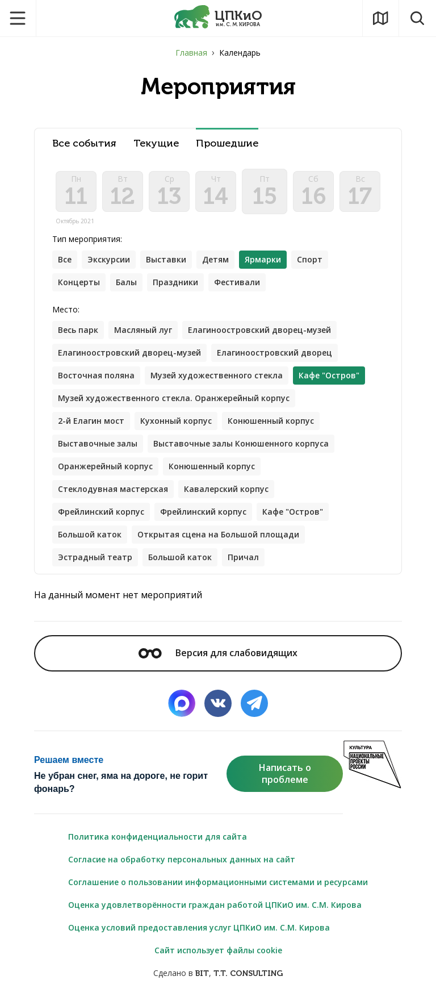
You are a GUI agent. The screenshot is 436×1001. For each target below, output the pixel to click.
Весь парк (78, 329)
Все (65, 259)
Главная (191, 52)
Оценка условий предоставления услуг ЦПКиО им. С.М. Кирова (199, 927)
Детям (215, 259)
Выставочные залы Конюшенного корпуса (241, 443)
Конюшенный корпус (271, 420)
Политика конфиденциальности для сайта (157, 836)
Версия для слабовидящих (218, 653)
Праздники (175, 282)
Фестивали (237, 282)
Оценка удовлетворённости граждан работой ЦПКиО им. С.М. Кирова (215, 904)
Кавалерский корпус (226, 488)
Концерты (79, 282)
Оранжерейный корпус (105, 466)
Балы (126, 282)
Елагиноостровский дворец (274, 352)
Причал (243, 557)
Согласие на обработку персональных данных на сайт (181, 859)
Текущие (156, 143)
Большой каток (89, 534)
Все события (84, 143)
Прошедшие (227, 143)
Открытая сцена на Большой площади (218, 534)
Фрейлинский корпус (101, 511)
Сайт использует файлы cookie (218, 950)
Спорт (309, 259)
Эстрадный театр (95, 557)
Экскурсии (108, 259)
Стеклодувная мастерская (113, 488)
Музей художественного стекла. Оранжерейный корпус (174, 398)
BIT (202, 973)
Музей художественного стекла (216, 375)
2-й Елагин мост (91, 420)
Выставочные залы (97, 443)
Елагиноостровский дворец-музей (259, 329)
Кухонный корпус (176, 420)
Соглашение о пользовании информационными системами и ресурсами (218, 882)
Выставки (166, 259)
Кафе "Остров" (292, 511)
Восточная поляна (96, 375)
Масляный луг (143, 329)
